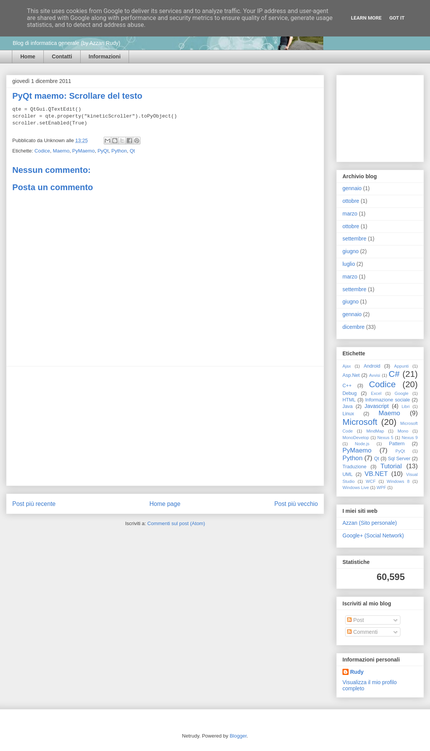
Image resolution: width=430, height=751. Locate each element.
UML (347, 474)
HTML (349, 400)
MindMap (375, 431)
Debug (349, 393)
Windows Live (355, 487)
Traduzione (354, 466)
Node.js (362, 443)
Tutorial (391, 466)
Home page (164, 504)
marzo (349, 214)
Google (401, 393)
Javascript (376, 406)
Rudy (357, 672)
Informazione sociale (387, 400)
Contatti (62, 56)
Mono (403, 431)
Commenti (362, 632)
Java (347, 406)
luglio (348, 264)
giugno (350, 251)
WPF (381, 487)
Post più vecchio (296, 504)
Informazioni (105, 56)
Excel (376, 393)
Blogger (238, 736)
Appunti (401, 366)
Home (27, 56)
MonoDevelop (355, 437)
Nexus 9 (410, 437)
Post (355, 620)
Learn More (366, 18)
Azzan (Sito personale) (369, 523)
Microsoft (359, 422)
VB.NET (376, 473)
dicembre (353, 327)
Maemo (61, 151)
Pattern (397, 443)
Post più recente (34, 504)
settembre (354, 238)
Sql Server (399, 458)
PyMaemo (83, 151)
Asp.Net (351, 375)
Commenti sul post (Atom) (176, 523)
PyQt (103, 151)
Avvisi (374, 375)
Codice (42, 151)
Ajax (346, 366)
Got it (397, 18)
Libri (406, 406)
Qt (132, 151)
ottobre (350, 201)
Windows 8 (398, 481)
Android (372, 366)
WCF (370, 481)
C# (394, 374)
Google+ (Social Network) (373, 535)
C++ (347, 385)
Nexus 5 (385, 437)
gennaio (352, 188)
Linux (348, 413)
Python (119, 151)
